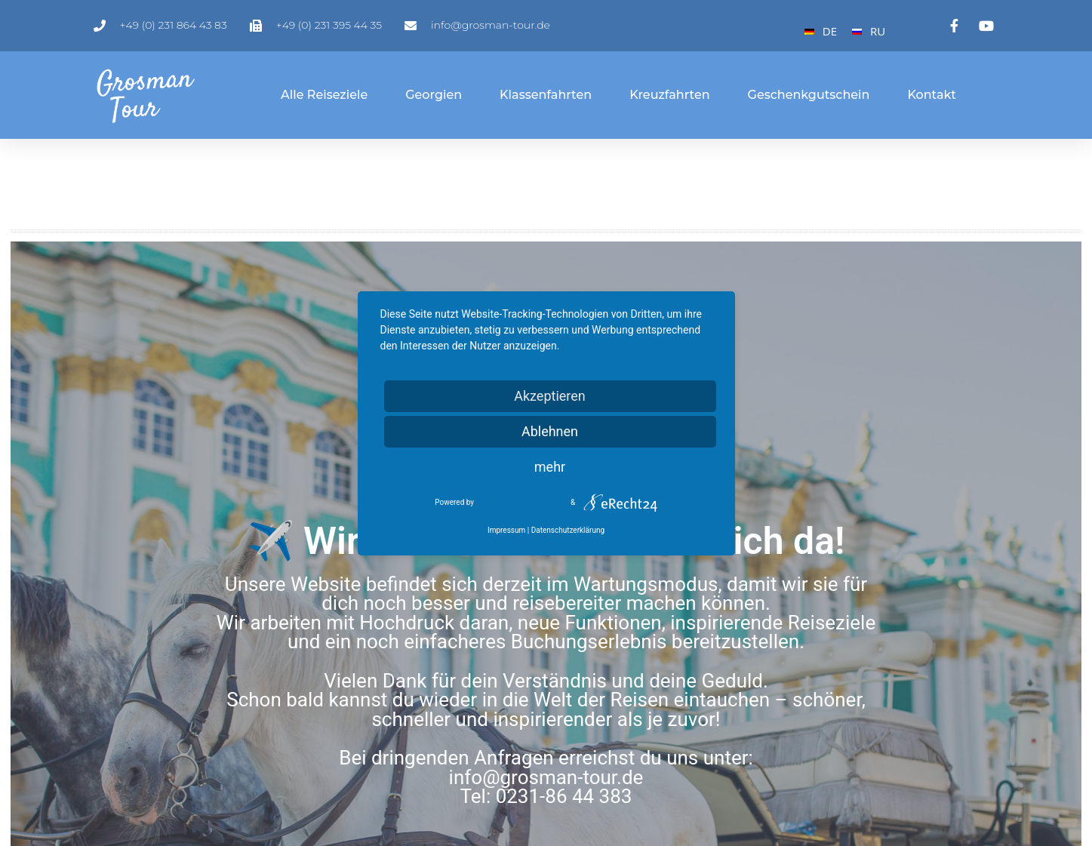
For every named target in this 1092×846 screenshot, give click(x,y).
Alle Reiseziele (324, 95)
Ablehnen (549, 431)
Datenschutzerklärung (567, 530)
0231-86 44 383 (564, 796)
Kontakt (931, 95)
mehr (549, 467)
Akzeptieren (550, 396)
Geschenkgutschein (809, 95)
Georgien (433, 95)
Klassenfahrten (546, 95)
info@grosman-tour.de (546, 777)
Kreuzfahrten (669, 95)
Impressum (506, 530)
